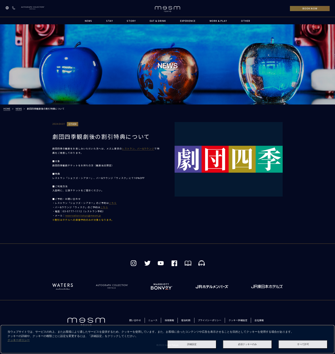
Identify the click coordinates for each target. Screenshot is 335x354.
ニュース (152, 320)
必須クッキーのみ (247, 344)
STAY (109, 20)
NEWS (88, 20)
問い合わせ (135, 320)
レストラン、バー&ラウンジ (138, 149)
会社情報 (259, 320)
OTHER (245, 20)
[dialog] (167, 339)
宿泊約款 (186, 320)
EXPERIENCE (188, 20)
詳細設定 (192, 344)
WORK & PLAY (218, 20)
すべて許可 (303, 344)
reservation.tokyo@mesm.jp (83, 216)
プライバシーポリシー (209, 320)
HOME (6, 108)
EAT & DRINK (158, 20)
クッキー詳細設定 (238, 320)
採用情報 (169, 320)
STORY (131, 20)
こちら (113, 203)
